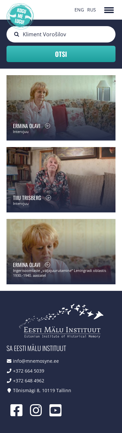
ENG (79, 10)
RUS (91, 10)
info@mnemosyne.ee (36, 361)
